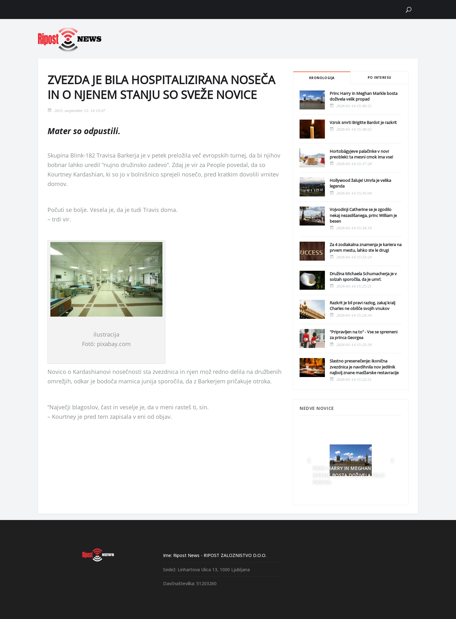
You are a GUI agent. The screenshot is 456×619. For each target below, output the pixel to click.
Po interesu (379, 77)
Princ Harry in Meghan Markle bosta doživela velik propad (363, 96)
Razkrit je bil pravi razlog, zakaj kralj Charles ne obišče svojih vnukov (362, 305)
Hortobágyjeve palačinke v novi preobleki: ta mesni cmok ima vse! (361, 154)
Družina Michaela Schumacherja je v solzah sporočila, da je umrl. (363, 276)
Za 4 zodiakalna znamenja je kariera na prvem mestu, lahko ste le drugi (366, 247)
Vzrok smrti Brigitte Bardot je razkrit (363, 122)
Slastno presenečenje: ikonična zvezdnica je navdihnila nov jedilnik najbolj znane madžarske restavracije (364, 366)
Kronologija (321, 78)
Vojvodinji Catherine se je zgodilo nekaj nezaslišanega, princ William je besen (363, 215)
